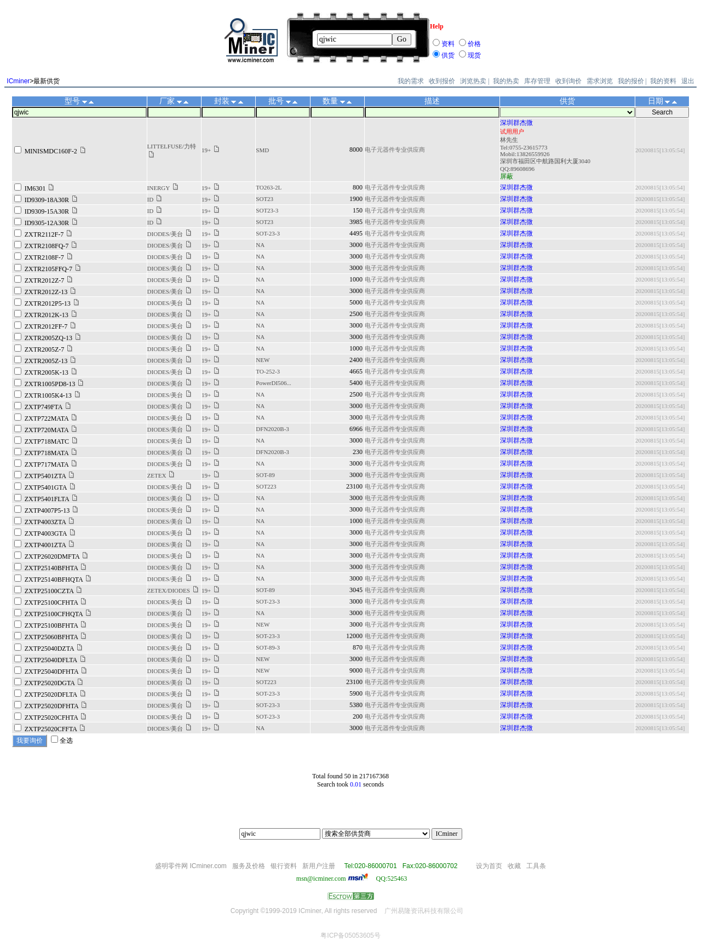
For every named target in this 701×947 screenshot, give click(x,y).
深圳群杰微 (516, 123)
